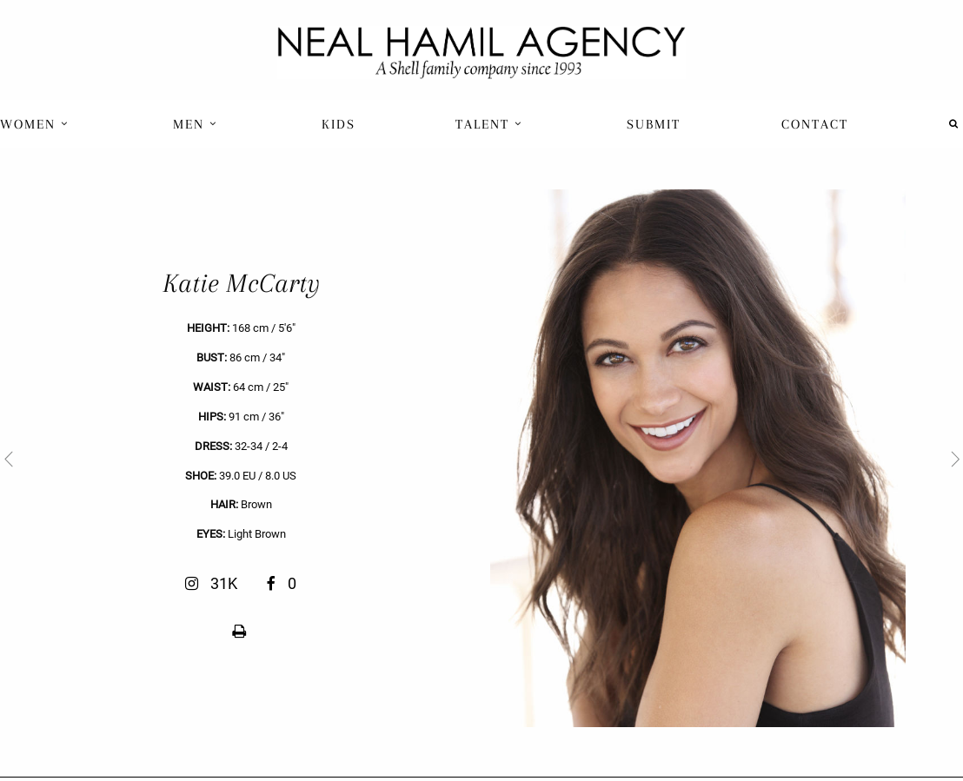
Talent (488, 124)
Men (195, 124)
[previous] (241, 458)
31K (213, 583)
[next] (722, 458)
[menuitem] (36, 124)
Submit (654, 124)
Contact (814, 124)
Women (34, 124)
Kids (338, 124)
